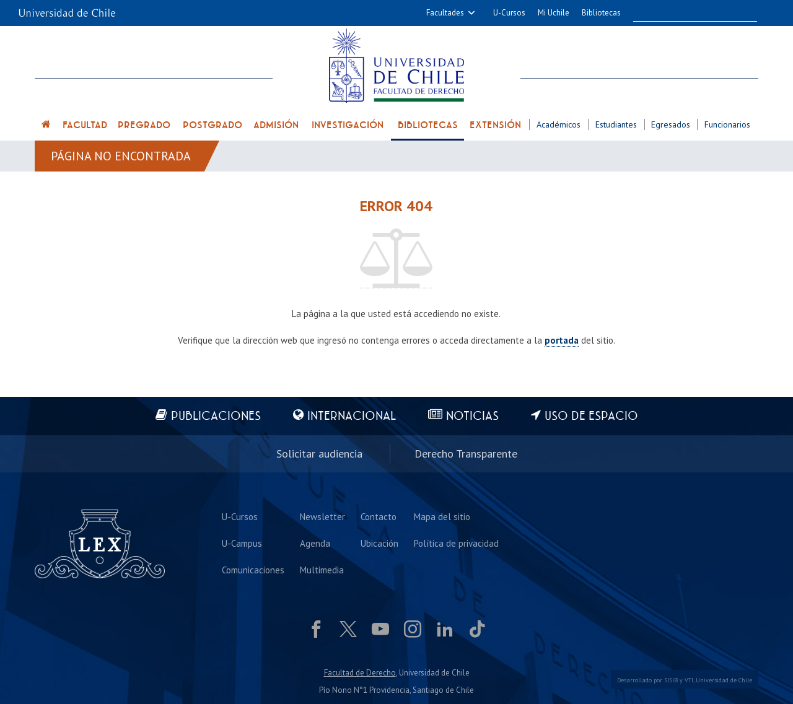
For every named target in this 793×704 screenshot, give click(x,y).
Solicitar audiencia (319, 453)
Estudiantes (616, 124)
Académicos (559, 124)
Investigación (347, 125)
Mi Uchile (553, 12)
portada (562, 340)
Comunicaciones (253, 570)
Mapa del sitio (442, 517)
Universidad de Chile (724, 680)
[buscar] (685, 13)
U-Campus (242, 543)
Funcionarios (727, 124)
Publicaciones (216, 416)
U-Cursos (509, 12)
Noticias (472, 416)
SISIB (671, 680)
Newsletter (322, 517)
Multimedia (322, 570)
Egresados (670, 124)
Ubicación (379, 543)
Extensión (495, 125)
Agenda (315, 543)
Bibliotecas (601, 12)
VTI (689, 680)
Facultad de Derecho (360, 672)
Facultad (85, 125)
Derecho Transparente (465, 453)
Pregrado (144, 125)
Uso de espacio (591, 416)
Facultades (445, 12)
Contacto (378, 517)
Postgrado (212, 125)
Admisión (276, 125)
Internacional (351, 416)
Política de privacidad (456, 543)
